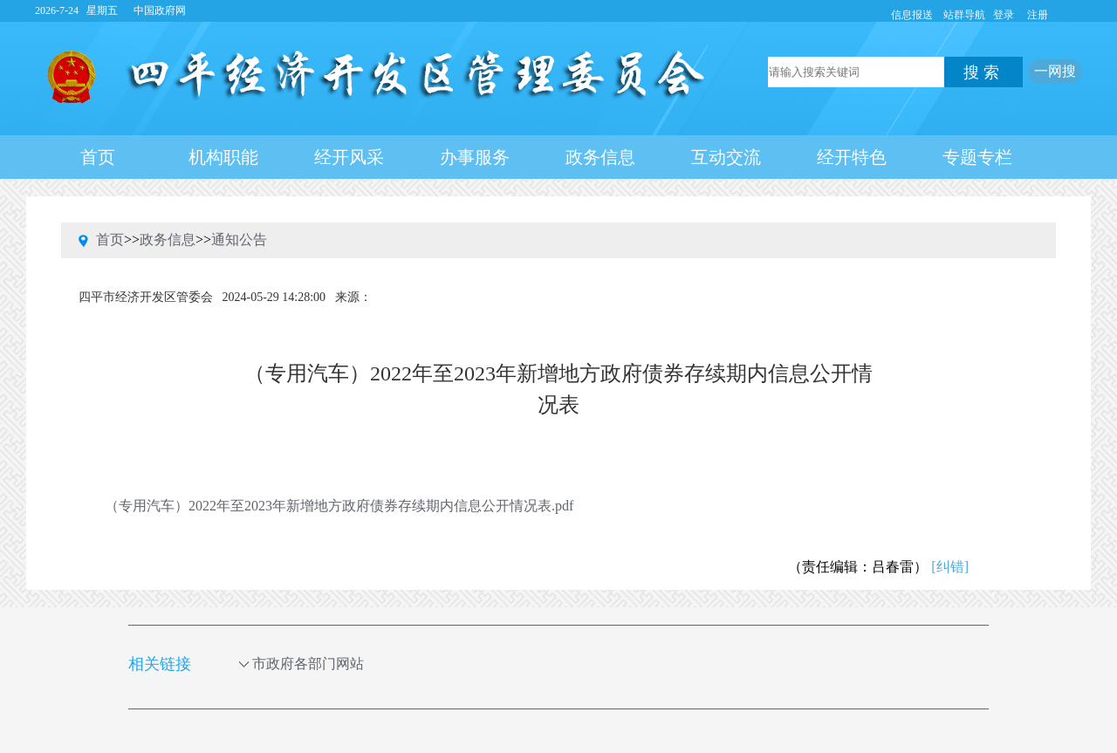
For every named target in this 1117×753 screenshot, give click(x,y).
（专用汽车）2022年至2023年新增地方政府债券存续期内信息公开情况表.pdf (339, 505)
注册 (1037, 15)
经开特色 (852, 157)
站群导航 (964, 15)
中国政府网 (160, 10)
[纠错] (950, 566)
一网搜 (1055, 71)
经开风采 (349, 157)
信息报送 (912, 15)
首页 (97, 157)
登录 (1003, 15)
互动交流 (726, 157)
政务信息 (600, 157)
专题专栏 (977, 157)
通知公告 (239, 239)
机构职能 (223, 157)
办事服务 (475, 157)
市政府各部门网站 (316, 663)
